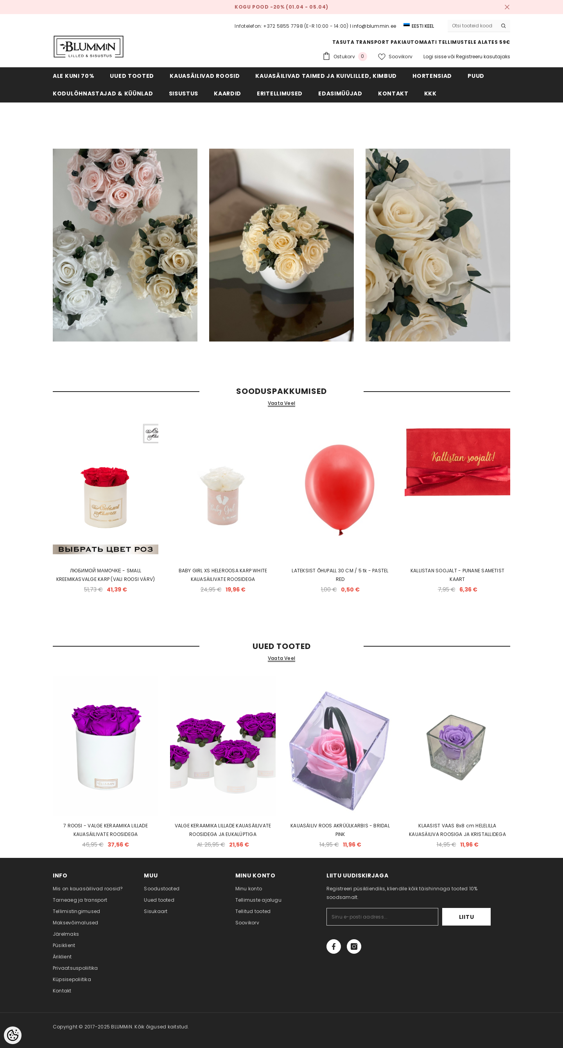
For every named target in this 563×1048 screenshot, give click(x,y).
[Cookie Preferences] (13, 1035)
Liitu (466, 917)
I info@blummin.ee (373, 26)
